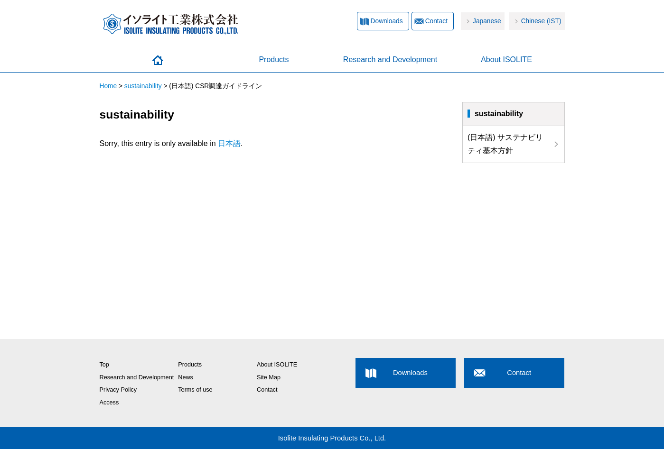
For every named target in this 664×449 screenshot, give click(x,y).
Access (109, 402)
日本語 (229, 143)
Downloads (387, 21)
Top (104, 364)
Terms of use (195, 389)
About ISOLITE (506, 59)
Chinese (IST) (541, 21)
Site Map (269, 377)
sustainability (143, 86)
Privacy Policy (118, 389)
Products (274, 59)
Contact (436, 21)
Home (158, 60)
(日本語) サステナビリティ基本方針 (505, 144)
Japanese (487, 21)
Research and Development (390, 59)
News (185, 377)
